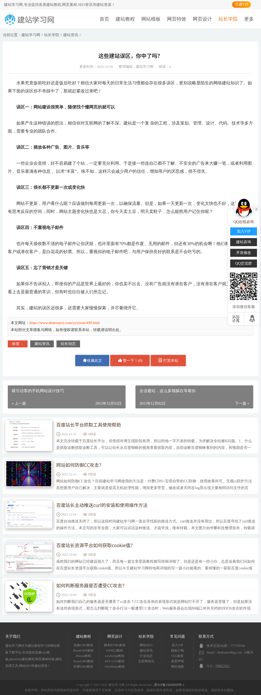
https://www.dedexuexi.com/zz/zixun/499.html (64, 323)
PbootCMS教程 (83, 650)
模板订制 (177, 650)
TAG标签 (177, 656)
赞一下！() (130, 360)
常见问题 (177, 636)
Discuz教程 (83, 656)
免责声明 (177, 661)
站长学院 (228, 19)
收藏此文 (92, 360)
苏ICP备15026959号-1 (169, 685)
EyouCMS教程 (83, 661)
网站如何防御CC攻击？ (80, 465)
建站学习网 (30, 35)
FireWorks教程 (114, 666)
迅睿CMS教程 (83, 645)
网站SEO (146, 645)
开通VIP (241, 4)
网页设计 (202, 19)
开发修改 (243, 253)
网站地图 (177, 666)
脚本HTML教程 (115, 645)
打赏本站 (168, 360)
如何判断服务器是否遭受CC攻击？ (93, 586)
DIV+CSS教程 (114, 661)
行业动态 (146, 656)
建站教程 (125, 19)
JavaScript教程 (115, 656)
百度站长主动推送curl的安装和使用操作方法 (104, 505)
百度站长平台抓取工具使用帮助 (90, 425)
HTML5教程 (114, 650)
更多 (249, 19)
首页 (104, 19)
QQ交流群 (243, 263)
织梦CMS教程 (83, 666)
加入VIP (177, 645)
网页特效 (176, 19)
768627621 (222, 666)
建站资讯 (70, 35)
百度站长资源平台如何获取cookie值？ (97, 546)
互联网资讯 (146, 661)
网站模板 (151, 19)
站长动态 (68, 344)
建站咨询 (243, 242)
